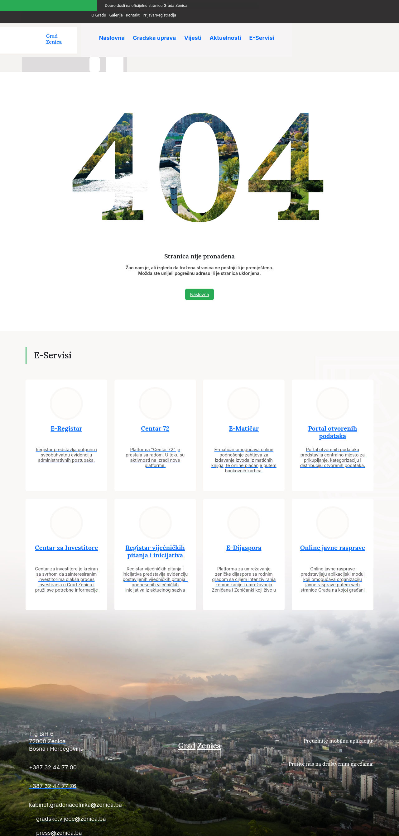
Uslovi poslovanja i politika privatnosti (340, 827)
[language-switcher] (364, 30)
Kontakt (330, 4)
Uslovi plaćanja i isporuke (278, 827)
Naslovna (112, 28)
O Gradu (296, 4)
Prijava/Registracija (356, 4)
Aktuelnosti (227, 28)
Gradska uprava (154, 28)
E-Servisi (264, 28)
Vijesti (194, 28)
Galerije (313, 4)
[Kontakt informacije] (81, 720)
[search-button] (344, 30)
